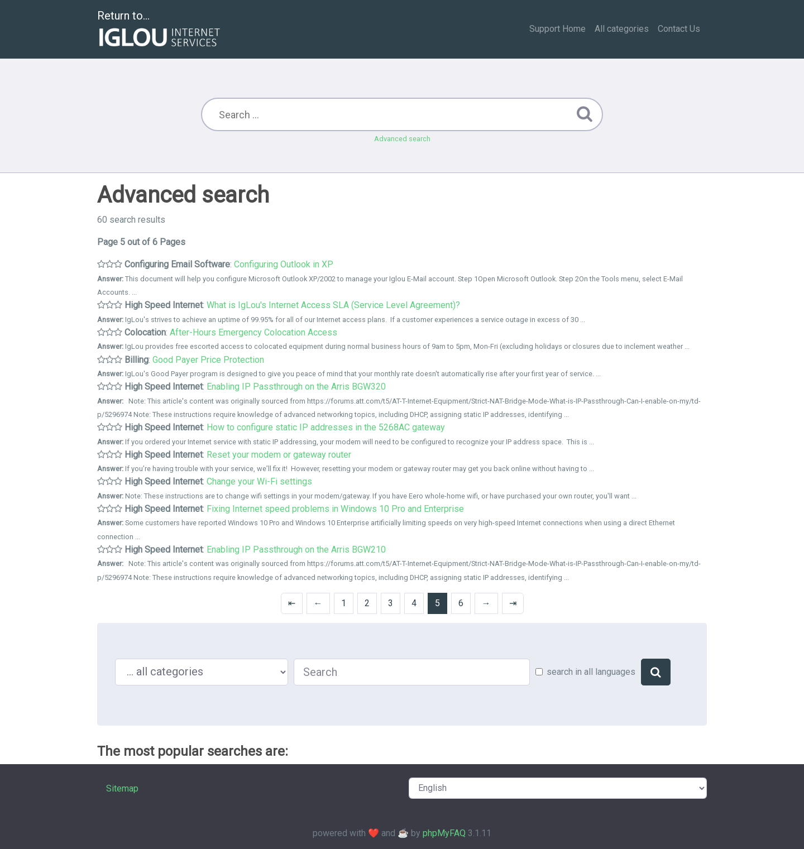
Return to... (160, 30)
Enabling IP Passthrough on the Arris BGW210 (296, 549)
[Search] (656, 672)
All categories (622, 28)
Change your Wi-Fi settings (259, 481)
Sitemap (122, 788)
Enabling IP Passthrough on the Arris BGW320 (296, 386)
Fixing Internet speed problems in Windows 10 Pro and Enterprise (335, 508)
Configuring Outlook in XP (283, 264)
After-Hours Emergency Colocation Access (253, 332)
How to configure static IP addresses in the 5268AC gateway (326, 427)
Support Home (557, 28)
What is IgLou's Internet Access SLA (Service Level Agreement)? (333, 305)
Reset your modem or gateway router (279, 454)
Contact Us (679, 28)
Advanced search (402, 139)
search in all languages (591, 671)
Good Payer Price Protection (208, 359)
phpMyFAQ (444, 833)
